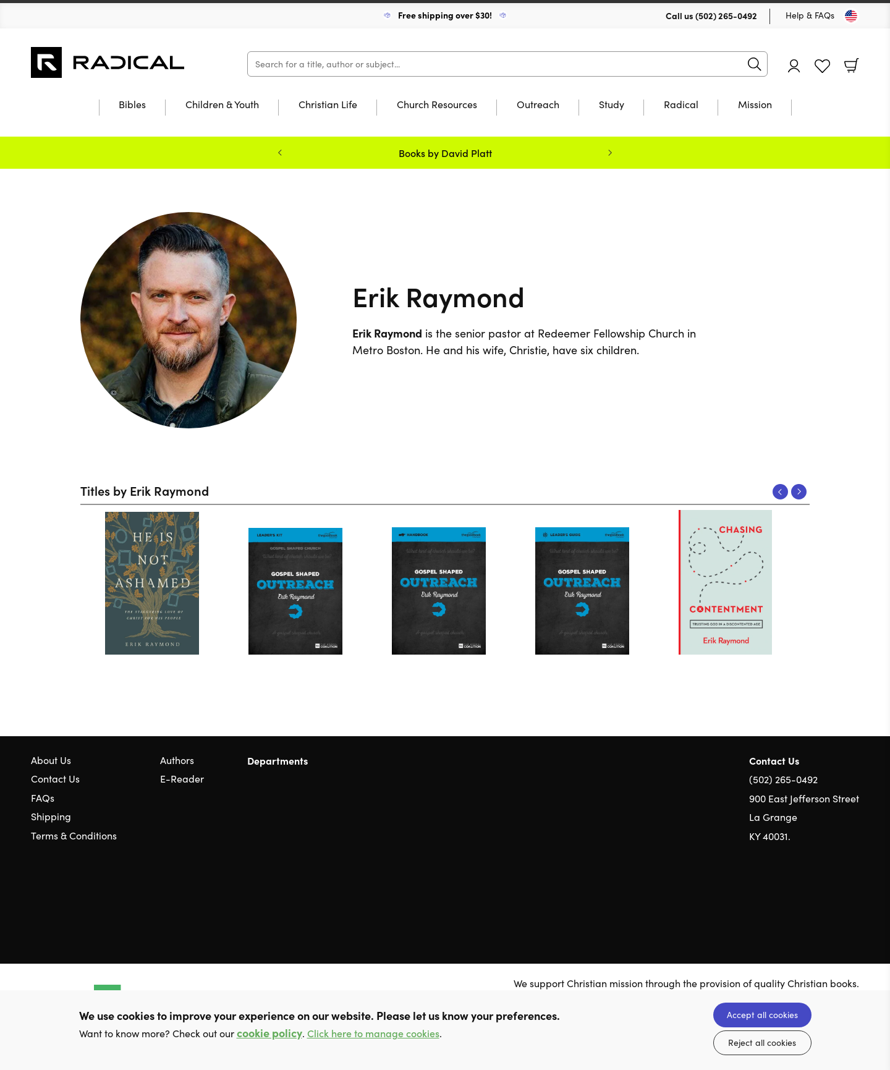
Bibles (132, 105)
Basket (851, 65)
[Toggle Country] (851, 16)
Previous (780, 491)
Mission (755, 105)
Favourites (822, 66)
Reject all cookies (762, 1042)
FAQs (42, 797)
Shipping (51, 816)
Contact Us (55, 778)
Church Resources (437, 105)
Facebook (831, 895)
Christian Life (328, 105)
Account (794, 65)
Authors (177, 760)
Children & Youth (222, 105)
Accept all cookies (762, 1015)
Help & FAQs (810, 15)
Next (799, 491)
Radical (681, 105)
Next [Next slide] (610, 153)
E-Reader (182, 778)
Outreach (538, 105)
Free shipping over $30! (445, 15)
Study (611, 105)
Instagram (853, 895)
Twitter (808, 895)
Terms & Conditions (74, 835)
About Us (51, 760)
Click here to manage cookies (373, 1033)
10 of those (108, 62)
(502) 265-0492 (726, 15)
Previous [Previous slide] (280, 153)
